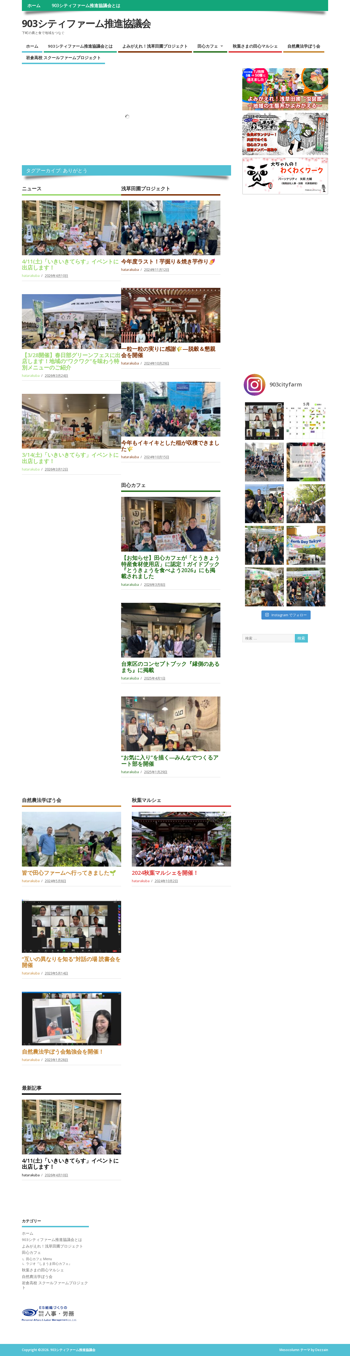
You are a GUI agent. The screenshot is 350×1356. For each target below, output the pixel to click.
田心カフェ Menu (39, 1259)
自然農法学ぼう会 (303, 46)
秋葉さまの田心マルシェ (255, 46)
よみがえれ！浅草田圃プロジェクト (155, 46)
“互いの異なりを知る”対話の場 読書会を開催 (71, 962)
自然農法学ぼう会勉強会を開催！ (63, 1051)
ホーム (33, 5)
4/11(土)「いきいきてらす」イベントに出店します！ (70, 264)
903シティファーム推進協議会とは (86, 5)
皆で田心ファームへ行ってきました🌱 (69, 872)
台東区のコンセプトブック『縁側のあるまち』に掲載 (170, 666)
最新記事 (32, 1088)
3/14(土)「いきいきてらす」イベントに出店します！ (70, 458)
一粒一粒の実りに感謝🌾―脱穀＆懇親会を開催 (168, 352)
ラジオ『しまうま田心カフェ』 (49, 1263)
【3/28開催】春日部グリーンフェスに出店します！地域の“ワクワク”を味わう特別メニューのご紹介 (71, 361)
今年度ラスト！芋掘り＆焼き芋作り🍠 (168, 261)
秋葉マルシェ (146, 800)
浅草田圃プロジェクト (145, 188)
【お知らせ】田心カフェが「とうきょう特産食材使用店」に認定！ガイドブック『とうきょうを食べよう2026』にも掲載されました (170, 567)
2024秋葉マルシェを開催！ (165, 872)
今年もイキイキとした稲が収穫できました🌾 (170, 445)
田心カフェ (207, 46)
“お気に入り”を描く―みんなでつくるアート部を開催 (169, 760)
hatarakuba (31, 275)
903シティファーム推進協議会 (86, 23)
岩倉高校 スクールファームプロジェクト (63, 57)
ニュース (32, 188)
